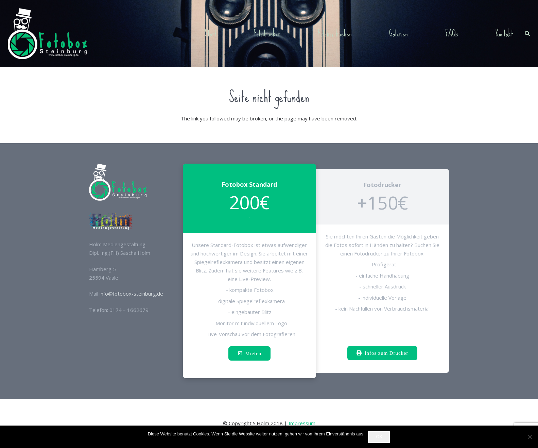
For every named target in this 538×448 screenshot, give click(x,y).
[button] (527, 33)
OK (379, 436)
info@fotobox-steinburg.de (131, 293)
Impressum (302, 423)
